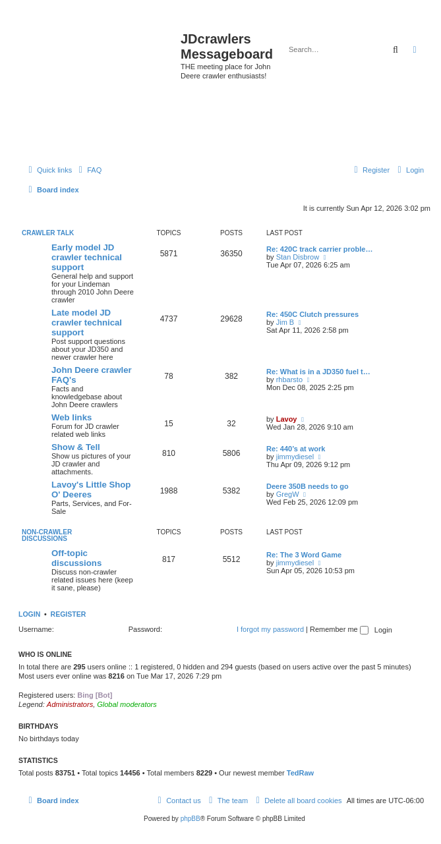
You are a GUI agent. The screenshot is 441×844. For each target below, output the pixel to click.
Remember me (339, 629)
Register (68, 614)
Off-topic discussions (76, 558)
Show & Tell (75, 447)
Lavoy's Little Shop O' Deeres (91, 489)
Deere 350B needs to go (307, 486)
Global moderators (127, 704)
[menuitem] (88, 170)
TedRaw (300, 773)
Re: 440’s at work (295, 449)
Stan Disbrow (297, 257)
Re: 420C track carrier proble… (319, 249)
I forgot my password (270, 629)
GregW (287, 494)
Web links (71, 417)
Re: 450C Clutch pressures (312, 314)
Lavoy (286, 419)
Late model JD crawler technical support (86, 322)
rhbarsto (289, 379)
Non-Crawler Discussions (47, 535)
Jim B (285, 322)
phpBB (190, 818)
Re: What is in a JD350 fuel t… (318, 372)
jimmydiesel (295, 457)
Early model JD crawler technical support (86, 257)
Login (29, 614)
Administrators (70, 704)
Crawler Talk (48, 233)
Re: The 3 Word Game (303, 555)
